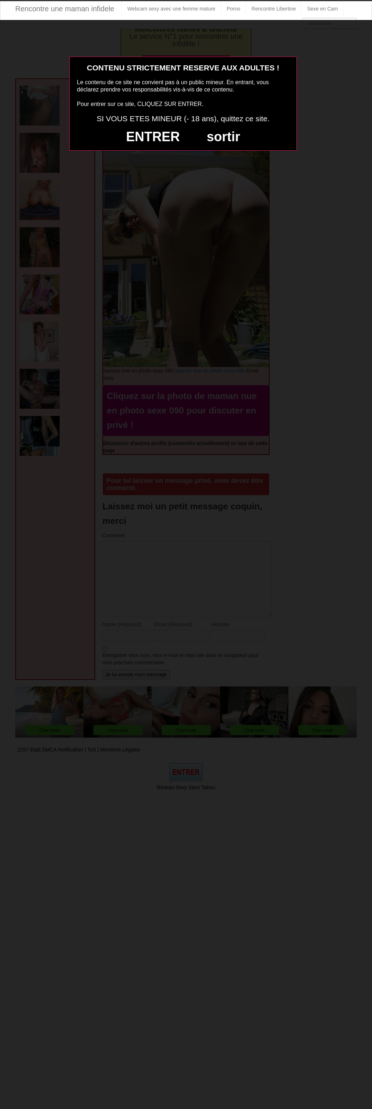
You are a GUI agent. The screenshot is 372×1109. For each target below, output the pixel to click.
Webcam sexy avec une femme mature (171, 9)
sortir (223, 136)
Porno (233, 9)
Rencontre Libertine (273, 9)
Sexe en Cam (322, 9)
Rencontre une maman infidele (64, 9)
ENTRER (153, 136)
